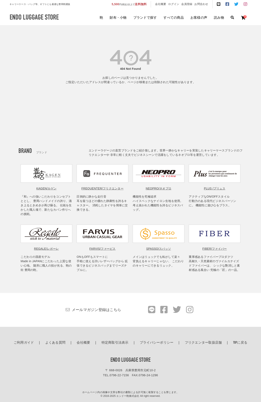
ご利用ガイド (24, 342)
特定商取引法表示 (115, 342)
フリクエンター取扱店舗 (203, 342)
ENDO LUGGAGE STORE (130, 360)
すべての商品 (173, 18)
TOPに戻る (240, 342)
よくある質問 (55, 342)
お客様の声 (198, 18)
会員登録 (186, 4)
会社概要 (160, 4)
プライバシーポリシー (157, 342)
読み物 (219, 18)
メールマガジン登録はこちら (96, 310)
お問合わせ (201, 4)
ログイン (173, 4)
